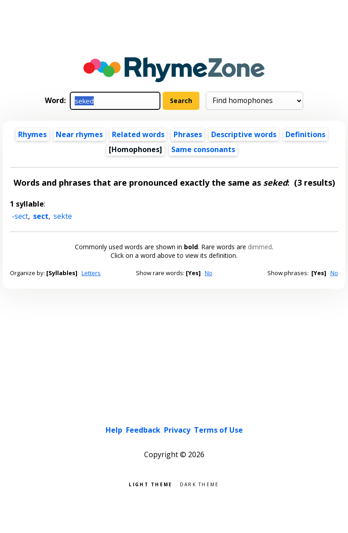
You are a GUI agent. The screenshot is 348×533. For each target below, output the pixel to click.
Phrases (188, 134)
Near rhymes (79, 134)
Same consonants (203, 149)
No (209, 273)
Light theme (150, 483)
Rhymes (32, 134)
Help (114, 430)
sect (40, 216)
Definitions (305, 134)
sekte (62, 216)
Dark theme (199, 483)
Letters (91, 273)
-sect (20, 216)
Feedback (143, 430)
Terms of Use (218, 430)
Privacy (177, 430)
